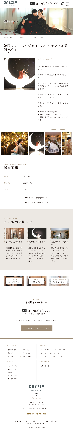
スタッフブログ (13, 376)
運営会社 (18, 421)
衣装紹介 (10, 353)
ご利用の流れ (25, 353)
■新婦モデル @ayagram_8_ (36, 198)
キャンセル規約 (31, 421)
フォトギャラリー (13, 366)
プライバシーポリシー (49, 421)
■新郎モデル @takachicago (36, 202)
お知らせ (10, 372)
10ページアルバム (59, 353)
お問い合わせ (45, 366)
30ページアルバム (59, 350)
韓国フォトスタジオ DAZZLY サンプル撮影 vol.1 (36, 47)
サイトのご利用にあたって (36, 423)
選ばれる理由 (12, 350)
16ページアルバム (46, 353)
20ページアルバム (46, 350)
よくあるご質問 (13, 379)
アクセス (10, 356)
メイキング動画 (26, 356)
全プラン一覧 (58, 356)
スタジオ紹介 (25, 350)
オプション (44, 356)
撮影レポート (12, 369)
